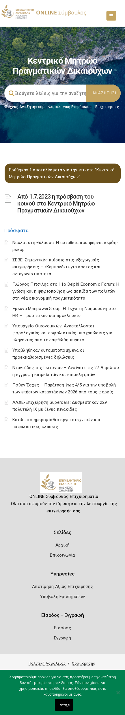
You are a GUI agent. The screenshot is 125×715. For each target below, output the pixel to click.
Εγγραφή (62, 638)
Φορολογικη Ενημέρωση (70, 106)
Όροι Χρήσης (83, 663)
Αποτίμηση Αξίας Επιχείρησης (62, 586)
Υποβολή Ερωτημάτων (62, 596)
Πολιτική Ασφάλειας (47, 663)
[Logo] (62, 484)
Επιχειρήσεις (107, 106)
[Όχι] (118, 695)
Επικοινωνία (62, 555)
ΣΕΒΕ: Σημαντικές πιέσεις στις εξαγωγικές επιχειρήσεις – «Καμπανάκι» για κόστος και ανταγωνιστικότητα (56, 266)
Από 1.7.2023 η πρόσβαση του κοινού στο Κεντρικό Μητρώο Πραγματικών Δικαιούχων (56, 203)
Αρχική (62, 545)
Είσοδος (62, 627)
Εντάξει (64, 705)
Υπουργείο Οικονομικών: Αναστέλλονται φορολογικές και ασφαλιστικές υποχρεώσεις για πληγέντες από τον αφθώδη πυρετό (62, 332)
